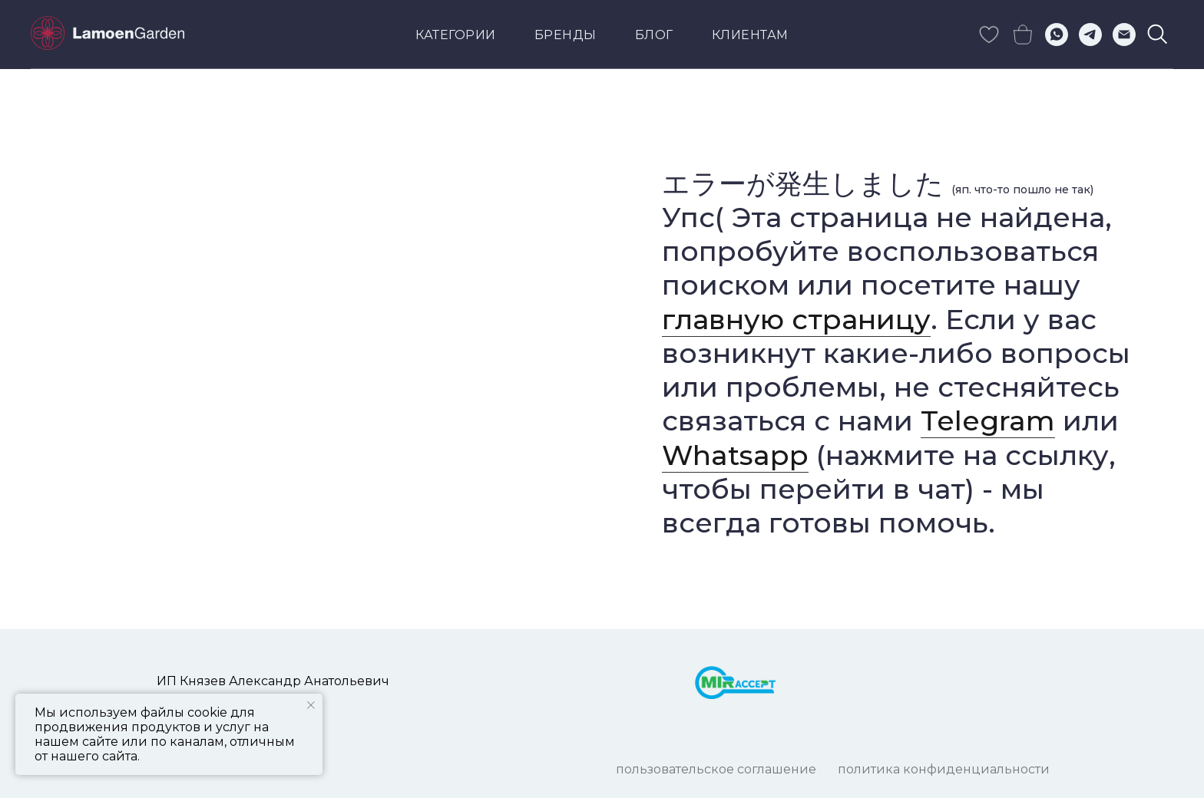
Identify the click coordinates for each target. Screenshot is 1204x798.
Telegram (988, 420)
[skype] (989, 34)
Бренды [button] (565, 35)
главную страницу (796, 319)
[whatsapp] (1056, 34)
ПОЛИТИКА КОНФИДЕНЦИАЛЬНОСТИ (944, 769)
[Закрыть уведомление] (311, 705)
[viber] (1157, 34)
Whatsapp (735, 455)
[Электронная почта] (1124, 34)
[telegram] (1090, 34)
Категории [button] (455, 35)
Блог (654, 35)
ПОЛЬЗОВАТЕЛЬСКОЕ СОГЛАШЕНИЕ (716, 769)
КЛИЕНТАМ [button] (750, 35)
